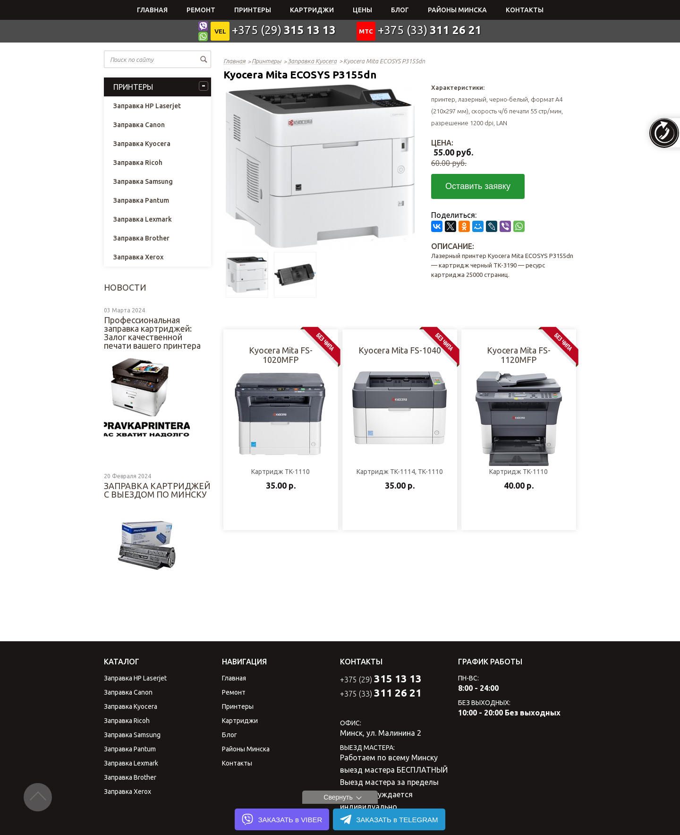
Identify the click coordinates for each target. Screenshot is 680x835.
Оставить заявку (477, 186)
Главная (152, 10)
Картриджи (312, 10)
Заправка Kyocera (141, 143)
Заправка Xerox (138, 257)
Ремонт (201, 10)
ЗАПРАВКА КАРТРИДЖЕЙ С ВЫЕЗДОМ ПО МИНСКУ (157, 490)
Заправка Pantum (141, 200)
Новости (125, 287)
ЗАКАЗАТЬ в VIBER (282, 819)
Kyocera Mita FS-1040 (399, 350)
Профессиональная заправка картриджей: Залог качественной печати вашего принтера (152, 333)
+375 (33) (430, 30)
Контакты (525, 10)
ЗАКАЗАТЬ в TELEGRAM (389, 819)
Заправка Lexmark (142, 219)
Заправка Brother (141, 238)
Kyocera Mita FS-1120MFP (519, 354)
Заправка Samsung (143, 181)
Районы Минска (457, 10)
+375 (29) (284, 30)
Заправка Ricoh (137, 162)
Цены (362, 10)
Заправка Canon (139, 125)
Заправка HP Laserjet (147, 106)
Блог (400, 10)
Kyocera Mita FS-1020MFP (281, 354)
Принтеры (252, 10)
